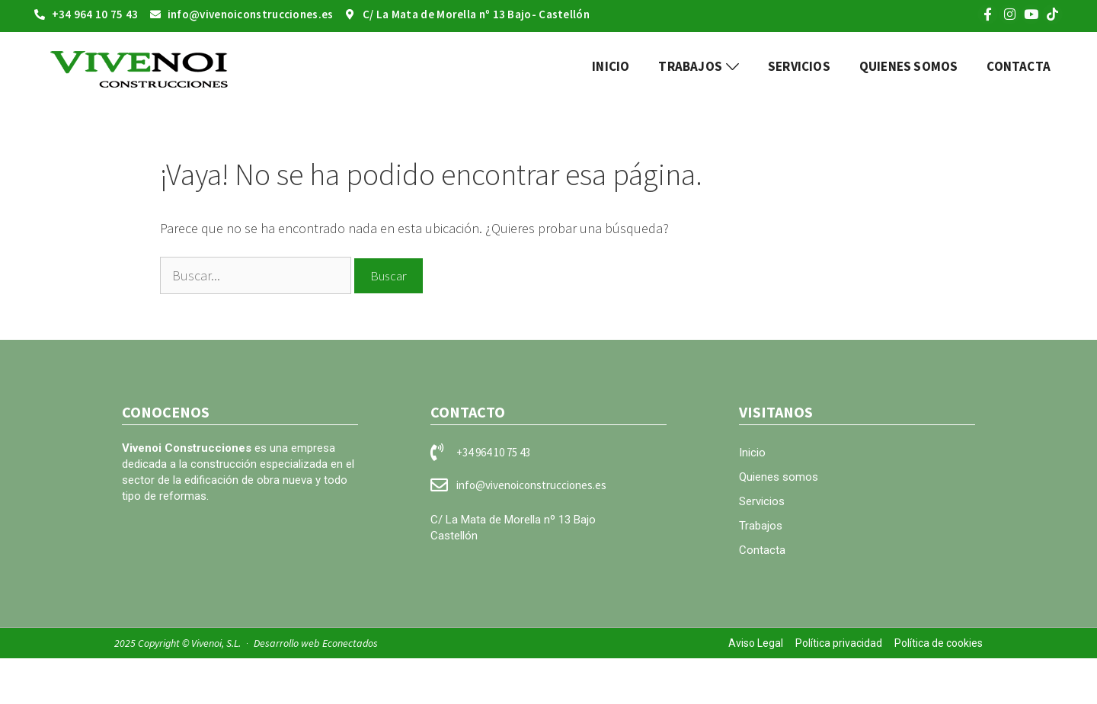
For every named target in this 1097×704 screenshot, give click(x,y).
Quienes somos (778, 477)
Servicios (762, 501)
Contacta (762, 550)
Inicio (752, 452)
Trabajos (760, 526)
